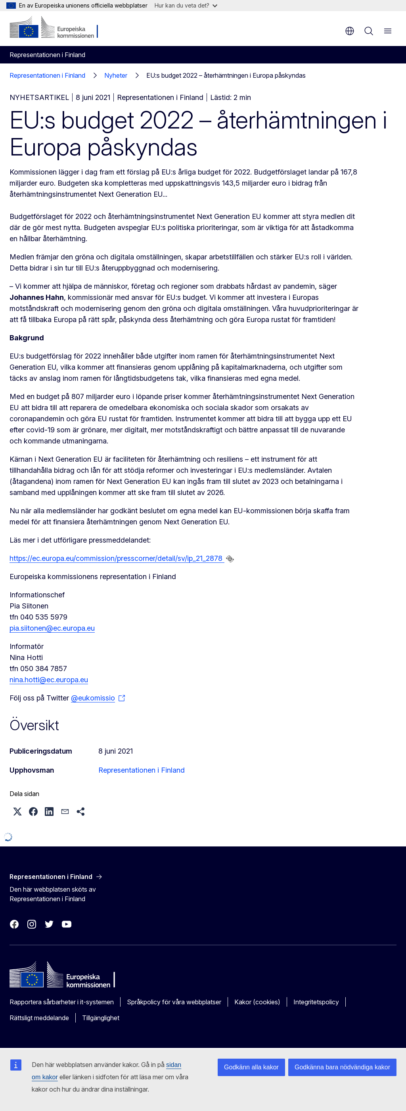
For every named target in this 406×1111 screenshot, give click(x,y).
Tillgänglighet (100, 1018)
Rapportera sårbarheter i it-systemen (62, 1002)
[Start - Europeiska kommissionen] (58, 28)
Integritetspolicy (316, 1002)
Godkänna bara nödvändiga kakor (342, 1067)
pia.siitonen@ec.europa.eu (52, 628)
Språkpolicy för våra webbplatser (174, 1002)
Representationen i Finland (47, 75)
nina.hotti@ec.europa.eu (49, 679)
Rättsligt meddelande (39, 1018)
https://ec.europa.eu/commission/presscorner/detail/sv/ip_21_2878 (117, 558)
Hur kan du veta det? (186, 5)
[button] (17, 811)
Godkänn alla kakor (251, 1067)
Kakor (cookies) (257, 1002)
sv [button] (349, 31)
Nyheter (115, 75)
